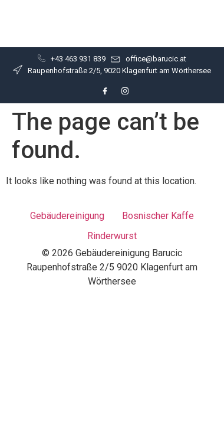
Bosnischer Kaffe (158, 215)
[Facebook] (105, 91)
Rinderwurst (112, 235)
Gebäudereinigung (67, 215)
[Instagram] (125, 91)
